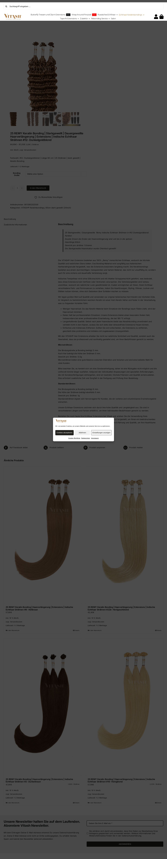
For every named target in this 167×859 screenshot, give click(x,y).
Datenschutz (85, 438)
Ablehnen (82, 433)
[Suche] (6, 6)
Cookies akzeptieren (64, 433)
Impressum (95, 438)
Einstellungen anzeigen (101, 433)
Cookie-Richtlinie (74, 438)
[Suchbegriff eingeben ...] (83, 6)
